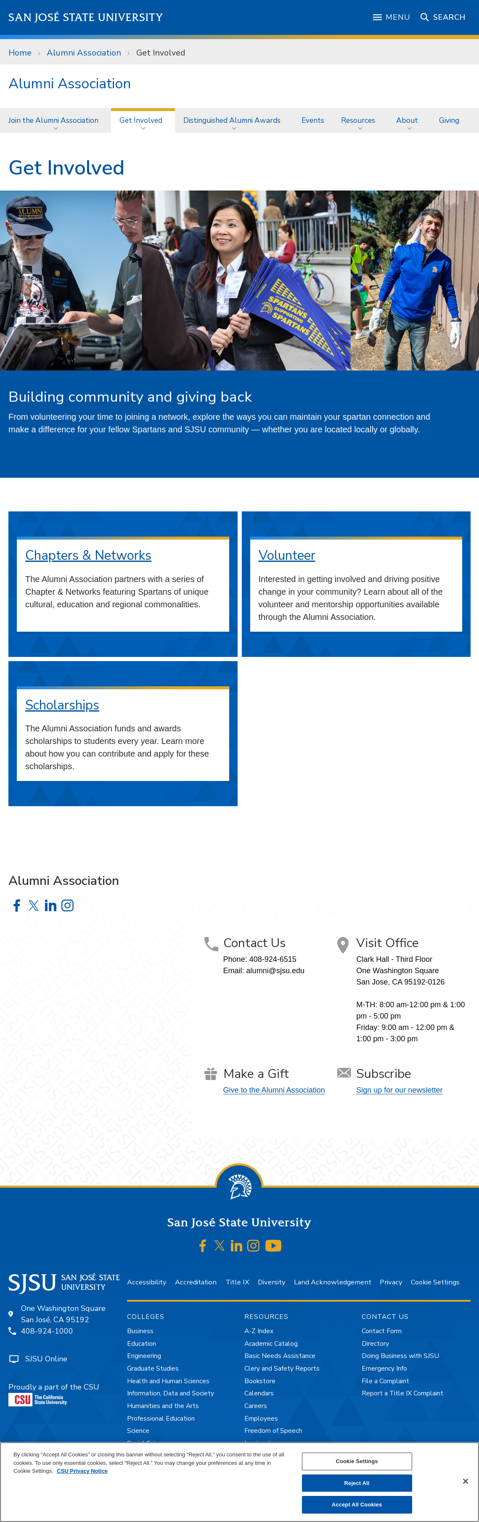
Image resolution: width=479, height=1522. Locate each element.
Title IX (237, 1282)
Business (140, 1331)
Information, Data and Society (170, 1393)
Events (313, 120)
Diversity (271, 1282)
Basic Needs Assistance (279, 1356)
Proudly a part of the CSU (53, 1394)
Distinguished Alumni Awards (232, 120)
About (407, 120)
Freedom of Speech (273, 1430)
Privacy (391, 1282)
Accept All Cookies (357, 1504)
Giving (449, 120)
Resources (358, 120)
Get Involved (160, 52)
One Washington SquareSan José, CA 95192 (63, 1314)
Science (138, 1430)
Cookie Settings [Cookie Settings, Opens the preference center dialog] (357, 1461)
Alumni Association (84, 52)
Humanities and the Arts (163, 1406)
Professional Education (161, 1418)
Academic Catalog (271, 1343)
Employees (261, 1418)
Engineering (144, 1356)
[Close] (465, 1481)
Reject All (357, 1483)
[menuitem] (55, 120)
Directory (375, 1343)
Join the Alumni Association (53, 120)
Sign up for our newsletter (399, 1090)
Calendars (259, 1393)
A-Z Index (258, 1331)
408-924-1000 (47, 1331)
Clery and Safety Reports (282, 1368)
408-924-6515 (272, 959)
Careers (255, 1406)
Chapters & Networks (88, 555)
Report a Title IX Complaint (402, 1393)
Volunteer (287, 555)
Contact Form (382, 1331)
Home (20, 52)
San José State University (86, 17)
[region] (239, 1482)
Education (141, 1343)
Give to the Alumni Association (274, 1090)
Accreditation (196, 1282)
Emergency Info (384, 1368)
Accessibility (146, 1282)
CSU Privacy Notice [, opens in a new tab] (82, 1471)
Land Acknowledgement (332, 1282)
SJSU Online (46, 1359)
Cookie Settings (435, 1282)
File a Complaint (385, 1381)
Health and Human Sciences (168, 1381)
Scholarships (62, 705)
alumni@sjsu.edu (275, 970)
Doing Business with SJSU (400, 1356)
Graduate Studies (153, 1368)
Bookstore (259, 1381)
